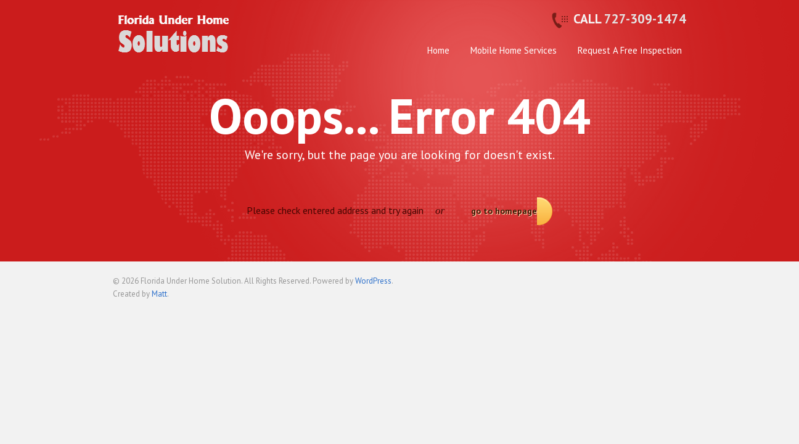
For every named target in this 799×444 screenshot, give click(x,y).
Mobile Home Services (513, 50)
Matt (159, 294)
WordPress (373, 281)
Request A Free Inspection (630, 50)
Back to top (677, 286)
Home (438, 50)
